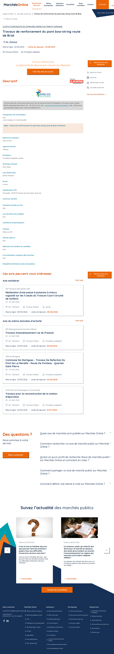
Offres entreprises (48, 4)
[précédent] (7, 550)
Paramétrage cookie (32, 627)
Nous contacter (15, 455)
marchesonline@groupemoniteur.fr (14, 611)
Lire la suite (25, 579)
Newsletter (29, 635)
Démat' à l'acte (52, 631)
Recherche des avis (75, 619)
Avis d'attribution (30, 639)
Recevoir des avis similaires (101, 64)
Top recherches (30, 643)
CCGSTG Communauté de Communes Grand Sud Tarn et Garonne (32, 26)
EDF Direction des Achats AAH (17, 289)
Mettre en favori (96, 72)
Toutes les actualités (57, 589)
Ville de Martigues (12, 356)
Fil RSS (27, 631)
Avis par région (74, 623)
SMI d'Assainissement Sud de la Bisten (21, 329)
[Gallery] (57, 550)
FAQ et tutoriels (96, 616)
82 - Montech (11, 42)
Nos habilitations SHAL (54, 648)
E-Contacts (50, 635)
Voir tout (79, 280)
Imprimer (93, 77)
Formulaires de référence (99, 624)
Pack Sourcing (52, 615)
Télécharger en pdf (97, 82)
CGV (26, 619)
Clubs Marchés (95, 620)
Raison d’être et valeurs (33, 611)
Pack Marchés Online (54, 611)
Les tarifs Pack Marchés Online (55, 639)
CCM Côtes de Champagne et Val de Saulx (22, 390)
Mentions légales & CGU (33, 615)
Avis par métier (74, 627)
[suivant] (107, 550)
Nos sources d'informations (78, 615)
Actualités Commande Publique (98, 611)
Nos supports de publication (56, 644)
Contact (90, 4)
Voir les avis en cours (43, 71)
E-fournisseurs (52, 623)
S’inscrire (102, 4)
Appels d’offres (8, 14)
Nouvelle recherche (24, 14)
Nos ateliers (95, 628)
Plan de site (94, 632)
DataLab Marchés (53, 619)
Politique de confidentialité (34, 623)
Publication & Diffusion (54, 627)
